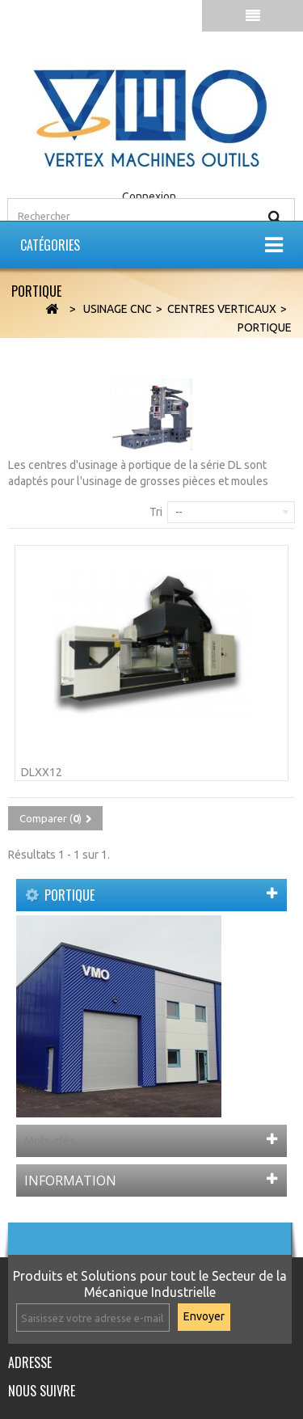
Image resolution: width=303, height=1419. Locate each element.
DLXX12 (41, 772)
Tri (155, 511)
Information (70, 1180)
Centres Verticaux (221, 308)
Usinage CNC (117, 308)
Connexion (149, 196)
